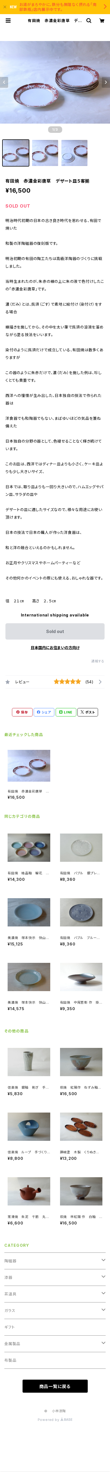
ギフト (9, 1327)
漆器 (8, 1277)
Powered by (55, 1420)
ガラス (9, 1310)
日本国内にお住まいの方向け (55, 647)
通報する (98, 661)
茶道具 (10, 1294)
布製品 (10, 1360)
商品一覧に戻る (55, 1386)
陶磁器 (10, 1260)
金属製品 (12, 1343)
